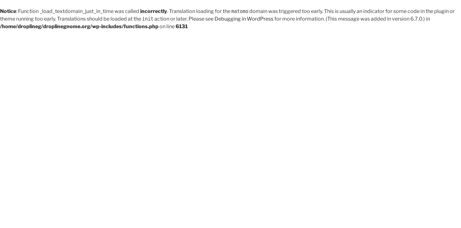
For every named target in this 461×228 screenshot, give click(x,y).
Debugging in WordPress (244, 19)
